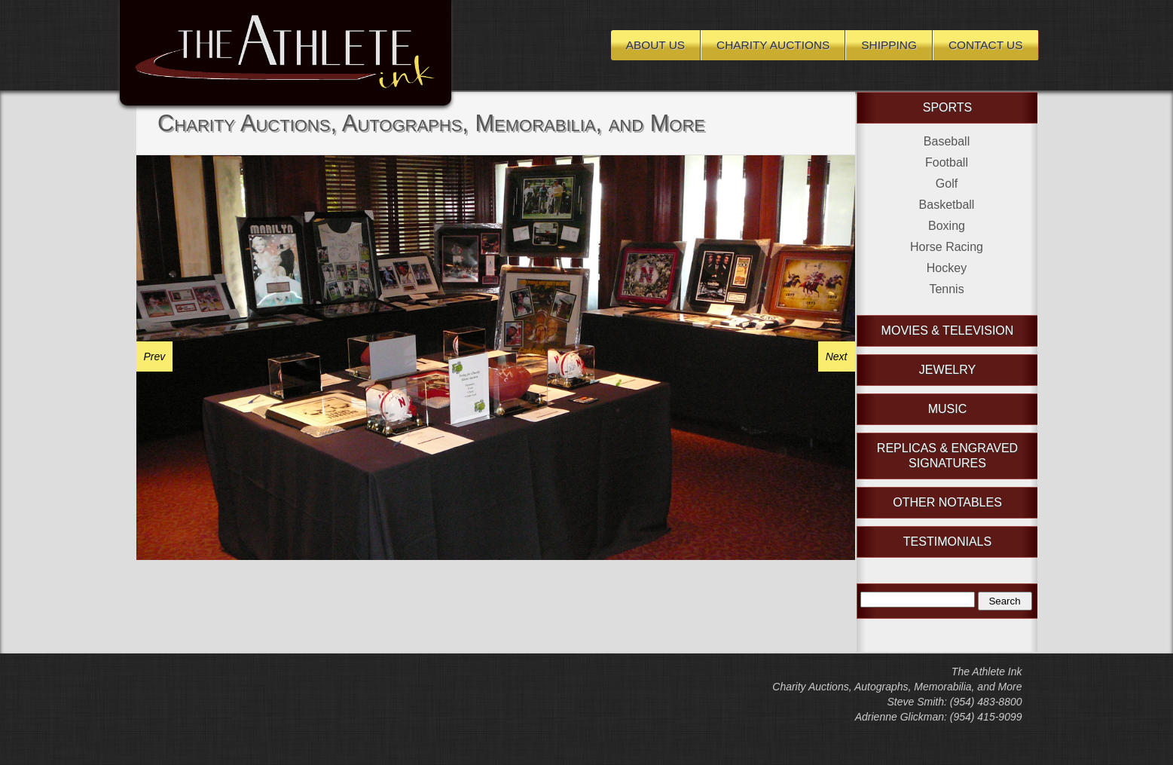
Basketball (947, 204)
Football (946, 162)
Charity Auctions (772, 44)
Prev (155, 356)
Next (837, 356)
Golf (947, 183)
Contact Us (985, 44)
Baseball (947, 141)
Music (947, 408)
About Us (655, 44)
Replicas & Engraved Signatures (947, 456)
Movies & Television (947, 330)
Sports (948, 107)
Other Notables (947, 502)
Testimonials (947, 541)
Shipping (889, 44)
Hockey (947, 268)
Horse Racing (946, 246)
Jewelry (947, 369)
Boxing (946, 225)
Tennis (946, 289)
